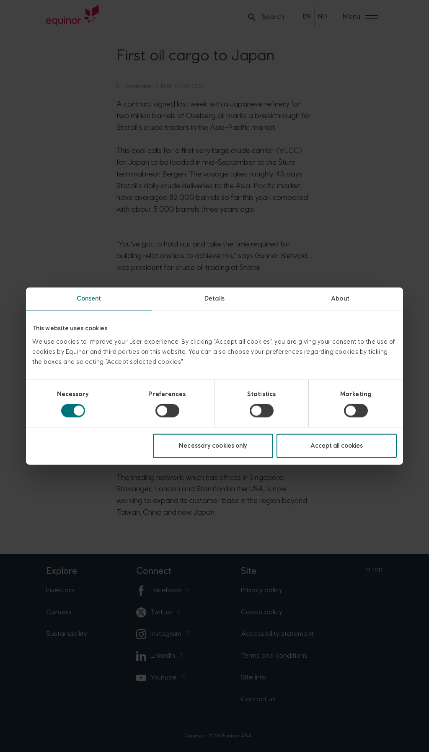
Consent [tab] (89, 299)
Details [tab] (214, 299)
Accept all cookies (336, 445)
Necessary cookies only (213, 445)
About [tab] (340, 299)
